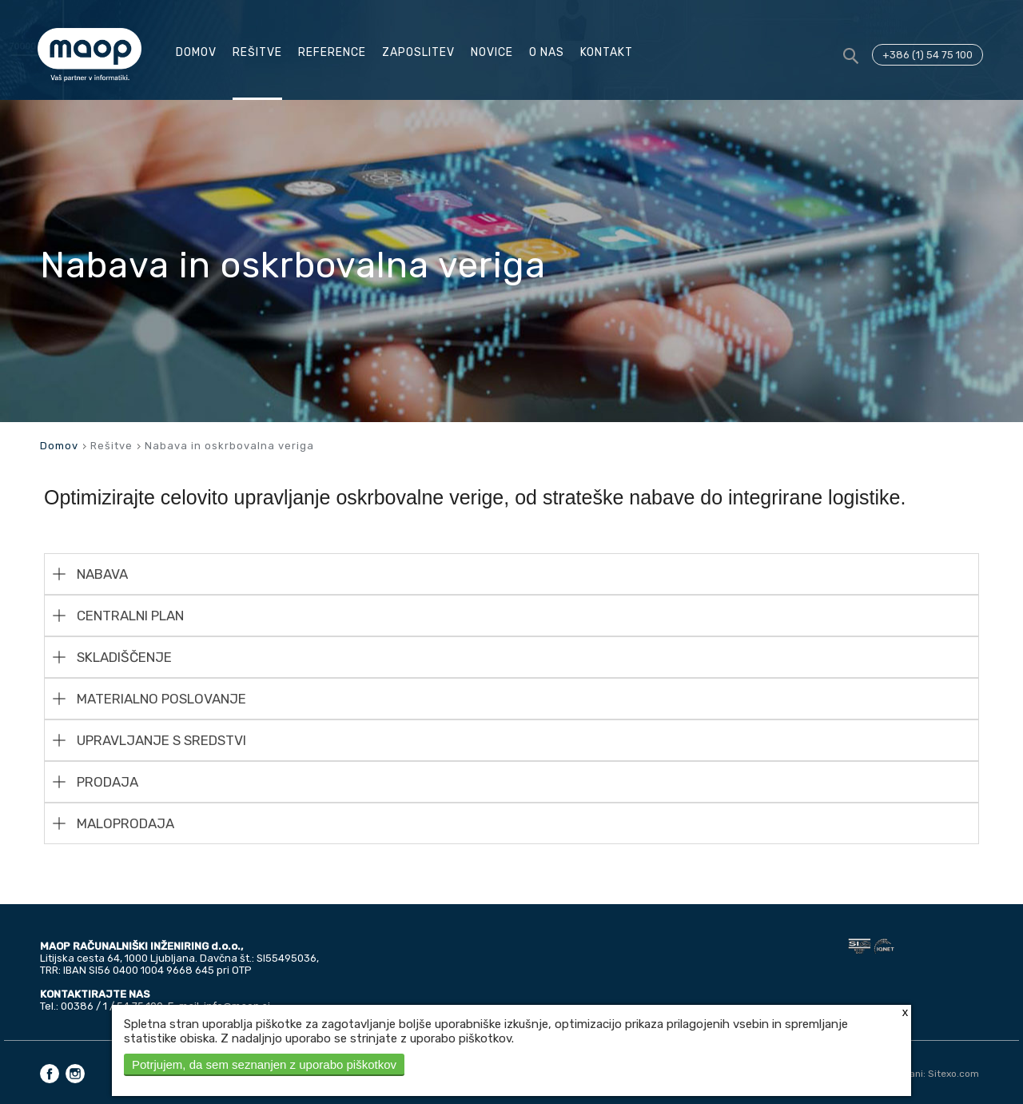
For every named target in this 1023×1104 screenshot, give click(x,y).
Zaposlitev (418, 52)
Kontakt (606, 52)
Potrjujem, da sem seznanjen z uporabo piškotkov (264, 1064)
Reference (332, 52)
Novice (492, 52)
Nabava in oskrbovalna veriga (229, 446)
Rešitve (257, 52)
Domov (196, 52)
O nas (546, 52)
